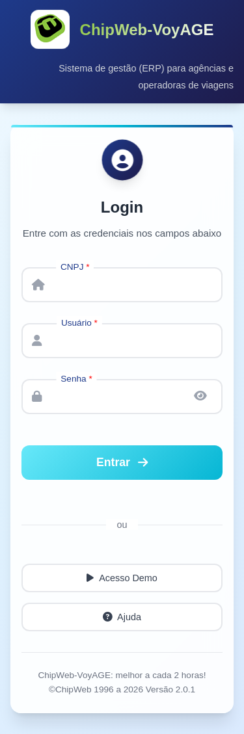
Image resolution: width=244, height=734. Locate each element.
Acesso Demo (122, 578)
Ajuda (122, 617)
